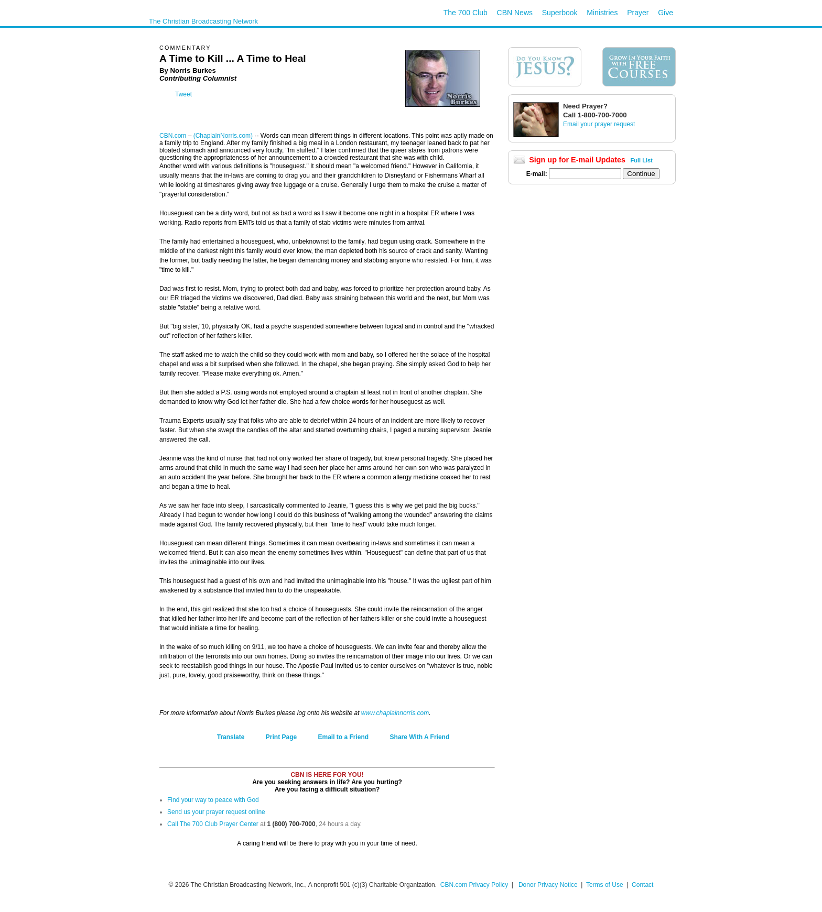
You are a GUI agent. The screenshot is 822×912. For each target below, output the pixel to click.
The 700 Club (466, 12)
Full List (642, 160)
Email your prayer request (599, 124)
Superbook (560, 12)
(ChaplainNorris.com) (223, 135)
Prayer (637, 12)
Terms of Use (605, 884)
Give (665, 12)
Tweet (183, 94)
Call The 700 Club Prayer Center (212, 824)
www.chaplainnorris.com (395, 713)
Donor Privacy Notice (548, 884)
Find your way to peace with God (213, 800)
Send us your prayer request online (216, 812)
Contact (642, 884)
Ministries (602, 12)
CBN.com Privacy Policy (474, 884)
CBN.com (172, 135)
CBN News (515, 12)
